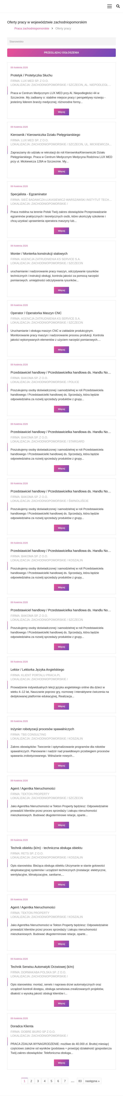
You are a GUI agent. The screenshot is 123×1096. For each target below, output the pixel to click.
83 (80, 1081)
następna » (92, 1081)
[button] (118, 6)
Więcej (61, 112)
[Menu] (109, 6)
